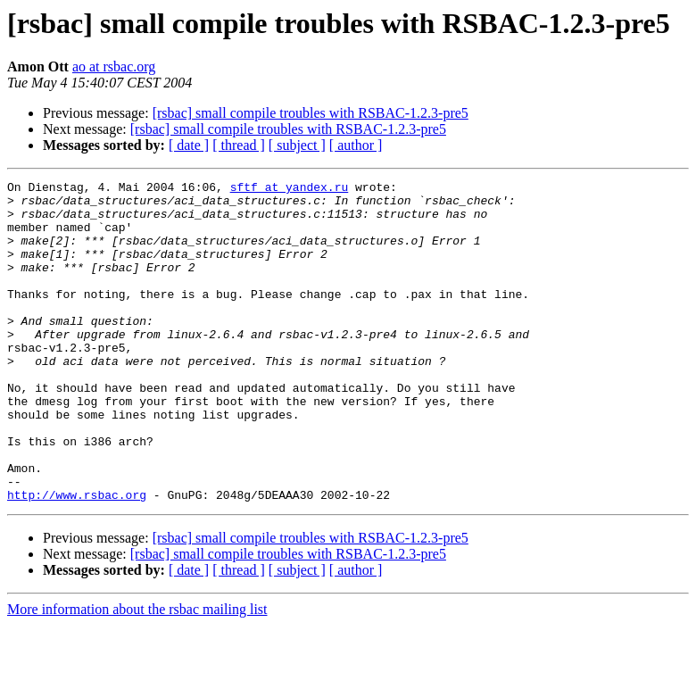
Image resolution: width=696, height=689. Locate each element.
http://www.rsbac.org (76, 559)
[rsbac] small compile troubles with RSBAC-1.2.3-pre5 (310, 112)
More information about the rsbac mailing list (137, 673)
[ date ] (189, 145)
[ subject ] (297, 145)
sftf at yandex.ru (289, 189)
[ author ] (356, 145)
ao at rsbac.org (113, 66)
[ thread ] (238, 145)
